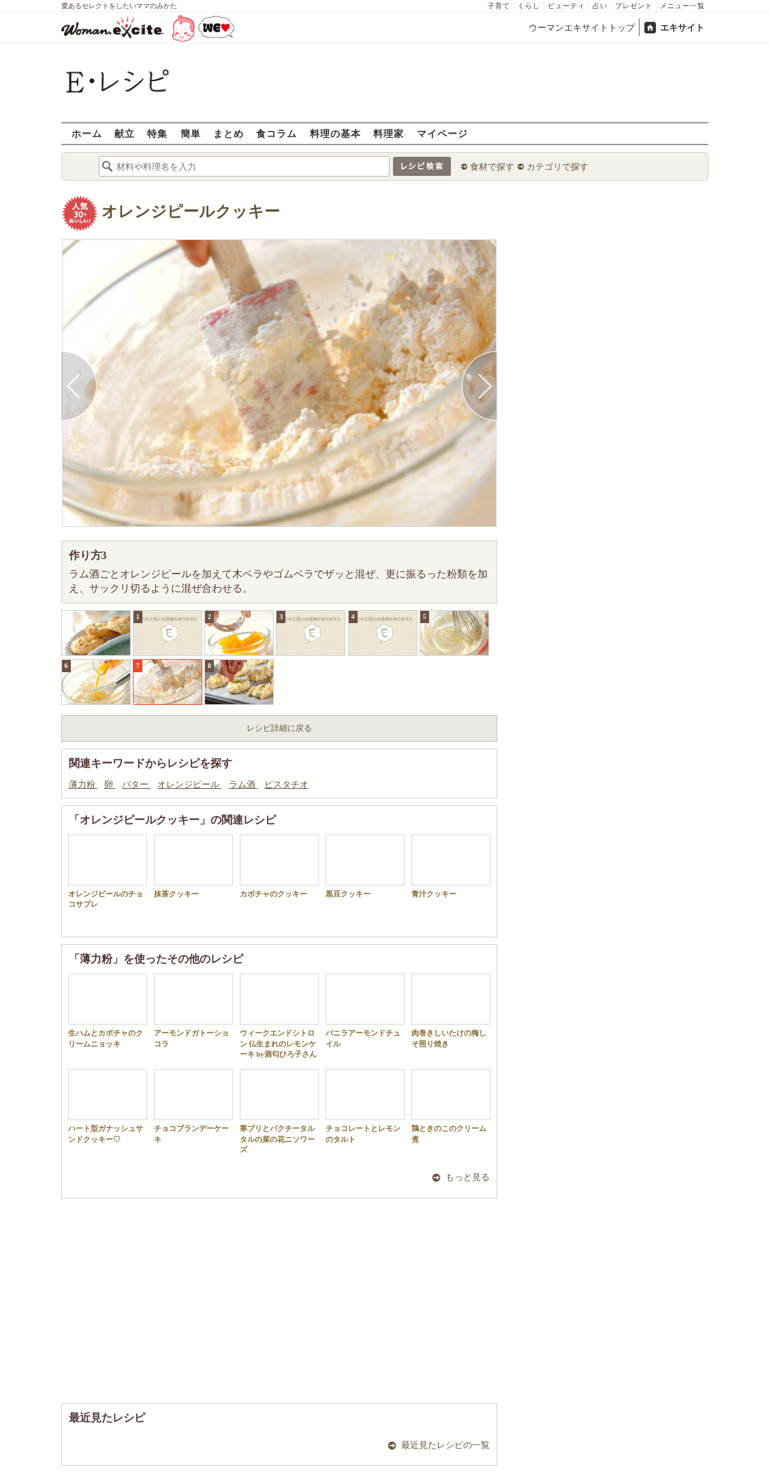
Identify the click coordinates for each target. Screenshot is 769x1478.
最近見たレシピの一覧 (445, 1445)
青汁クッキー (450, 866)
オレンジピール (189, 784)
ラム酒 (243, 784)
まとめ (228, 133)
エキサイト (682, 27)
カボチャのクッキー (279, 866)
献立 (124, 133)
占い (600, 6)
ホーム (87, 133)
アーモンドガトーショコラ (193, 1010)
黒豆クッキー (365, 866)
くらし (529, 6)
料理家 (388, 133)
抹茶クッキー (193, 866)
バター (136, 784)
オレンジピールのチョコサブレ (107, 871)
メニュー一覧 (682, 6)
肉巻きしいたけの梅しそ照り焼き (450, 1010)
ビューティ (566, 6)
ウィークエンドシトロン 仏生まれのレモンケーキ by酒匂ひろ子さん (279, 1016)
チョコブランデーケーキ (193, 1106)
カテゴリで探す (557, 167)
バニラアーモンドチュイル (365, 1010)
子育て (499, 6)
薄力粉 (83, 784)
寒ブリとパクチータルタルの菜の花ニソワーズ (279, 1111)
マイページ (442, 133)
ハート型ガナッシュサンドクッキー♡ (107, 1106)
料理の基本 (335, 133)
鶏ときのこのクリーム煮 (450, 1106)
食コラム (276, 133)
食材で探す (492, 167)
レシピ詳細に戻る (279, 728)
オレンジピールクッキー (190, 211)
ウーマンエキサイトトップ (582, 27)
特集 (157, 133)
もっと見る (467, 1177)
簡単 (191, 133)
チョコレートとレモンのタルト (365, 1106)
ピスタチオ (286, 784)
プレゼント (634, 6)
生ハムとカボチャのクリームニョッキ (107, 1010)
